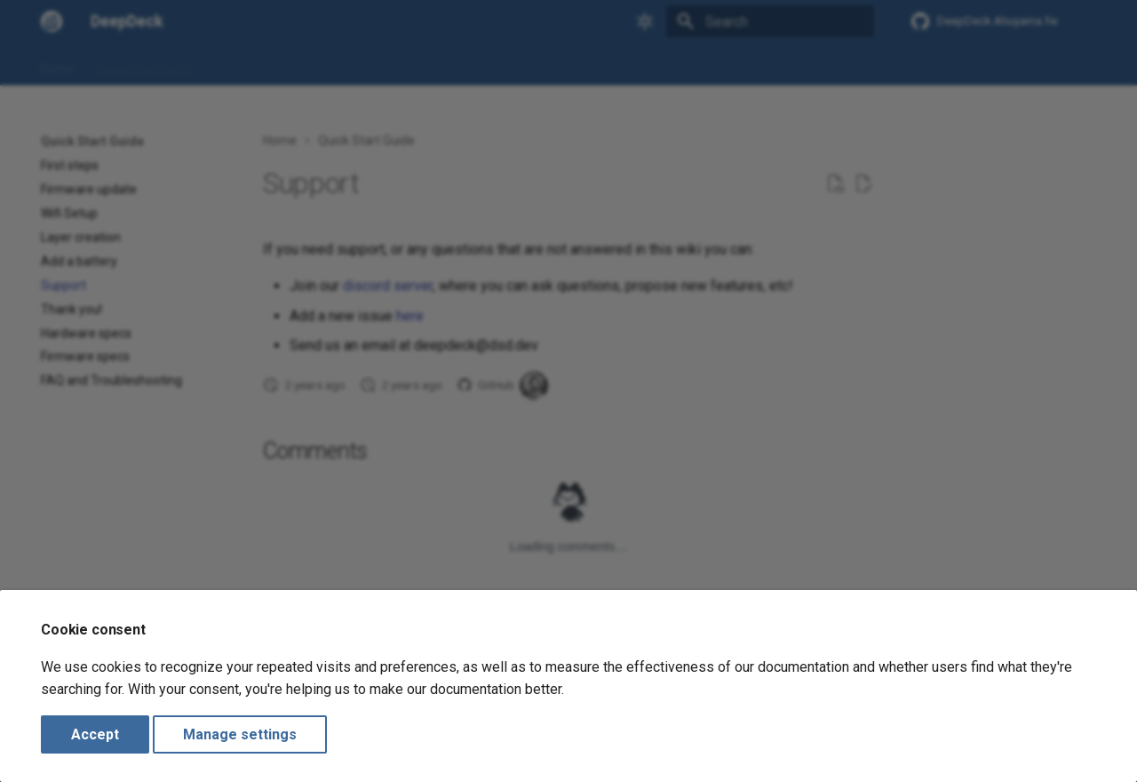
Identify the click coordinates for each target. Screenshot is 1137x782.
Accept (95, 734)
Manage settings (240, 734)
